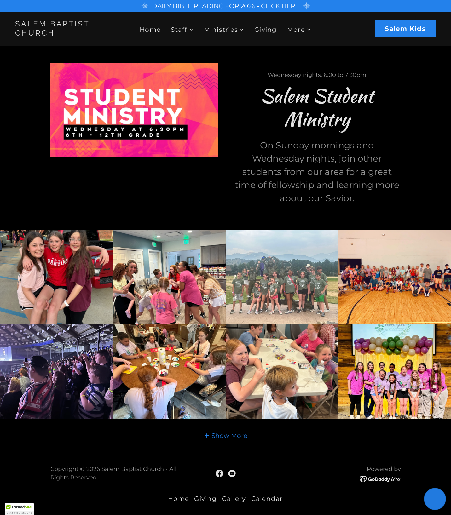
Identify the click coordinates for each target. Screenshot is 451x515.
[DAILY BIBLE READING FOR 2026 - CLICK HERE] (225, 6)
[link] (71, 33)
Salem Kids (405, 28)
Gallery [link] (234, 498)
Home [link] (150, 29)
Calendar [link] (267, 498)
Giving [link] (265, 29)
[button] (182, 29)
